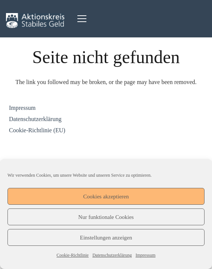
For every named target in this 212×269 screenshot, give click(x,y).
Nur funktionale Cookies (105, 217)
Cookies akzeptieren (106, 197)
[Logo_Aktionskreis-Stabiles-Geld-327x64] (35, 20)
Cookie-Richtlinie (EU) (37, 130)
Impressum (145, 255)
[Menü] (82, 18)
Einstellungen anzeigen (106, 238)
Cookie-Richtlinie (72, 255)
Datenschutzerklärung (112, 255)
